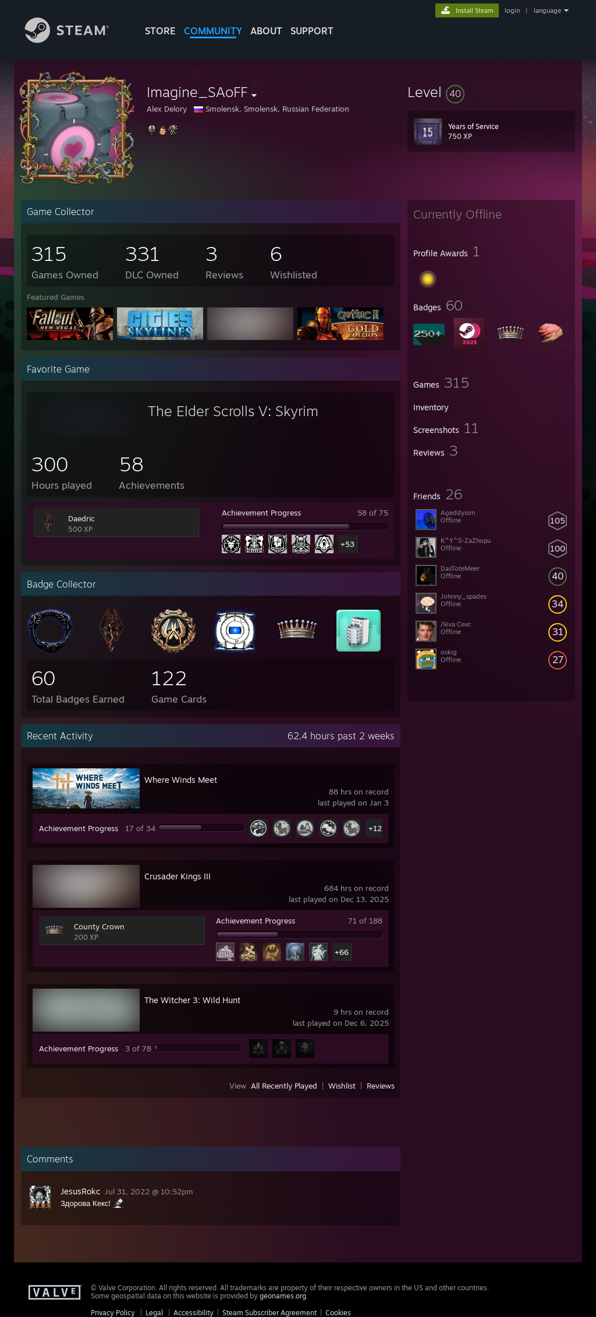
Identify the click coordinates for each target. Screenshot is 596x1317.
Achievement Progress (261, 512)
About (266, 31)
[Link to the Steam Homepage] (75, 40)
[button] (491, 91)
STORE (160, 31)
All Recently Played (284, 1085)
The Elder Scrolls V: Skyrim (233, 411)
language (547, 10)
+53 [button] (347, 544)
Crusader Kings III (177, 876)
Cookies (338, 1312)
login (512, 10)
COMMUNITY (213, 31)
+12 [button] (375, 828)
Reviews (381, 1085)
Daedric (81, 518)
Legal (154, 1312)
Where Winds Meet (180, 780)
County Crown (99, 926)
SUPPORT (312, 31)
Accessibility (193, 1312)
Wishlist (342, 1085)
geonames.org (283, 1295)
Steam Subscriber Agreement (269, 1312)
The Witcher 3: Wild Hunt (192, 1000)
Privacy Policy (113, 1312)
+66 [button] (342, 952)
